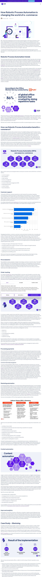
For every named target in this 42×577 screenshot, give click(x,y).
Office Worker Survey (19, 115)
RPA (39, 60)
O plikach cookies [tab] (35, 282)
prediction (3, 65)
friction (29, 145)
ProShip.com (9, 274)
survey (2, 368)
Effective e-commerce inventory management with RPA (12, 344)
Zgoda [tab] (7, 282)
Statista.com (16, 202)
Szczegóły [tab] (21, 282)
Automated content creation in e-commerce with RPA (18, 505)
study (2, 78)
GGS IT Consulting (4, 533)
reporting (37, 69)
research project (16, 137)
